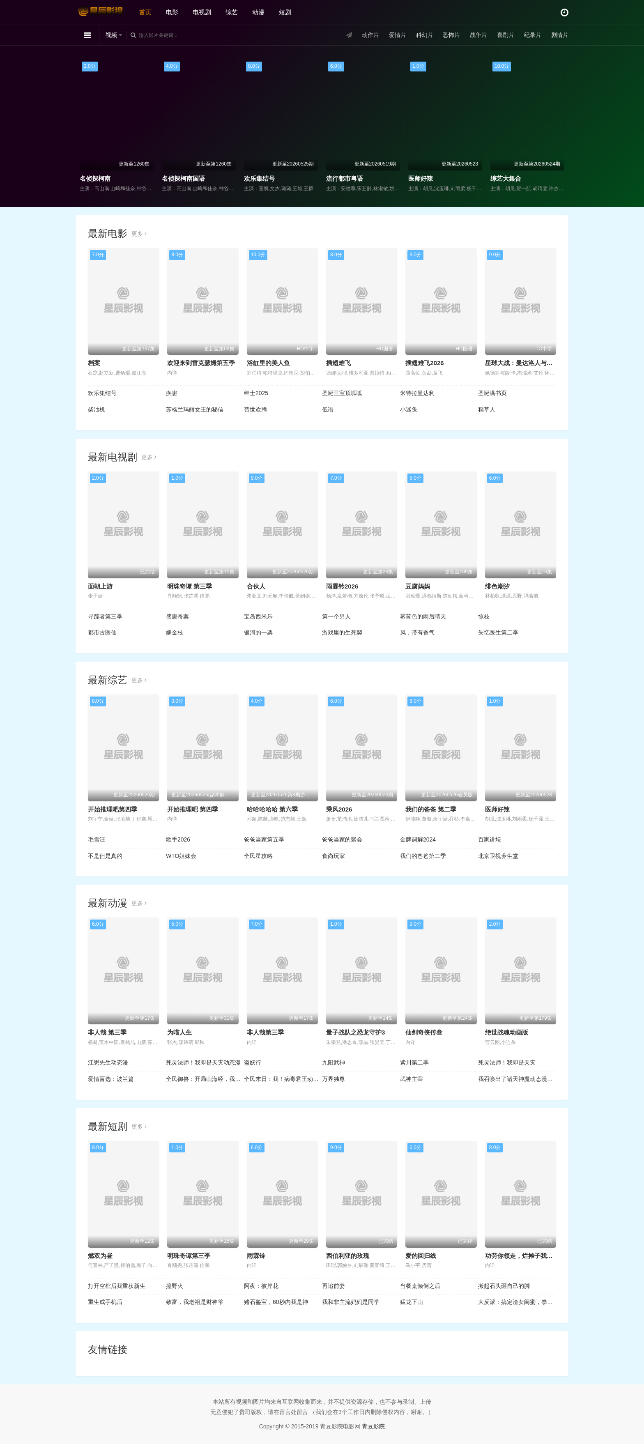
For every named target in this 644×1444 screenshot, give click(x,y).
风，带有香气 (417, 632)
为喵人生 (179, 1032)
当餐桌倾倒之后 (420, 1286)
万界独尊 (333, 1079)
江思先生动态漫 (108, 1062)
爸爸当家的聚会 (342, 839)
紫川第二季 (414, 1062)
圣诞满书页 (492, 393)
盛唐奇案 (177, 616)
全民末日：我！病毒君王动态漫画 (283, 1079)
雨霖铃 (256, 1255)
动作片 (370, 35)
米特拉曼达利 (417, 393)
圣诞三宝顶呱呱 (342, 393)
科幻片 (424, 35)
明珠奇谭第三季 (188, 1255)
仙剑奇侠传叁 (423, 1032)
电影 (172, 12)
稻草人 (486, 409)
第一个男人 (336, 616)
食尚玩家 (333, 856)
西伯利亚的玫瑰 (347, 1255)
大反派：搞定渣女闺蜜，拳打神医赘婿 (517, 1302)
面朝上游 (100, 586)
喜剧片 (505, 35)
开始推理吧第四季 (112, 809)
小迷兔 (408, 409)
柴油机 (96, 409)
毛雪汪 (96, 839)
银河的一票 (258, 632)
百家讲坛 (489, 839)
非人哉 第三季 (107, 1032)
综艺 (231, 12)
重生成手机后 (105, 1302)
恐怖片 (451, 35)
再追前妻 (333, 1286)
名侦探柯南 (95, 178)
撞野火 (174, 1286)
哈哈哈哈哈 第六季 (272, 809)
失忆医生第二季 (498, 632)
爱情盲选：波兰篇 (111, 1079)
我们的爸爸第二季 (423, 856)
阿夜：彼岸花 (261, 1286)
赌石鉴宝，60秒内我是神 (276, 1302)
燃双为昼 (100, 1255)
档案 (94, 362)
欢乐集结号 (259, 178)
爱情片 (397, 35)
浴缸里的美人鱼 (268, 362)
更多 (139, 233)
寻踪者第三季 (105, 616)
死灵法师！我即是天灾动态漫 (203, 1062)
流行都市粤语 (344, 178)
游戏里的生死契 (342, 632)
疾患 (171, 393)
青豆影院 (373, 1426)
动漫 (258, 12)
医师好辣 (420, 178)
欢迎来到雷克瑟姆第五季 (201, 362)
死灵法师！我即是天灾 (507, 1062)
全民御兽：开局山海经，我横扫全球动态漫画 (205, 1079)
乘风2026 (339, 809)
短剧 (285, 12)
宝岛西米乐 (258, 616)
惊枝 (484, 616)
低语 (328, 409)
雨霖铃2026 (342, 586)
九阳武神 (333, 1062)
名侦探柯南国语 (183, 178)
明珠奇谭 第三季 (189, 586)
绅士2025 (256, 393)
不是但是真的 (105, 856)
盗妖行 (252, 1062)
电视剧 (202, 12)
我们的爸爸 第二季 (430, 809)
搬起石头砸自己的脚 (504, 1286)
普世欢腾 (255, 409)
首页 (145, 12)
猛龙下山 (411, 1302)
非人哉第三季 (265, 1032)
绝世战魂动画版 (506, 1032)
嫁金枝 (174, 632)
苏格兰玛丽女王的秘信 (194, 409)
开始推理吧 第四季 (192, 809)
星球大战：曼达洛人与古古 (522, 362)
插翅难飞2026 (424, 362)
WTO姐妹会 (181, 856)
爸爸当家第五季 (264, 839)
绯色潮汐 (497, 586)
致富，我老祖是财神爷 (194, 1302)
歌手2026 (178, 839)
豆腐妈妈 (417, 586)
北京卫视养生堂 (498, 856)
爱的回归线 (420, 1255)
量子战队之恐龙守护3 (355, 1032)
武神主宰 (411, 1079)
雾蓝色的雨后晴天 (423, 616)
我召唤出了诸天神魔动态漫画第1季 (517, 1079)
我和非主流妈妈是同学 (351, 1302)
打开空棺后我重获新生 (116, 1286)
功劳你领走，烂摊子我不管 (522, 1255)
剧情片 (559, 35)
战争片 (478, 35)
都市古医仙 (102, 632)
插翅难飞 (338, 362)
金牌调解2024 (418, 839)
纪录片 (532, 35)
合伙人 (256, 586)
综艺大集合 (505, 178)
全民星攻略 (258, 856)
